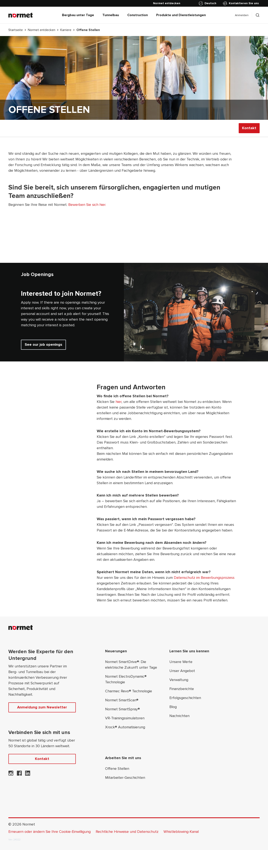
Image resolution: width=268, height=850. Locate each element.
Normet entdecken (41, 30)
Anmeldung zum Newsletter (42, 707)
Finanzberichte (181, 688)
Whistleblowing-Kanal (181, 831)
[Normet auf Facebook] (19, 774)
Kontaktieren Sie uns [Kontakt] (241, 3)
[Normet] (20, 15)
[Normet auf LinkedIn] (27, 774)
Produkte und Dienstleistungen (181, 15)
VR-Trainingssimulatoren (124, 718)
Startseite (15, 30)
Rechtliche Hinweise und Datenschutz (127, 831)
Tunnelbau (110, 15)
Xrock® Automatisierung (125, 727)
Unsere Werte (180, 661)
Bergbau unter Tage (78, 15)
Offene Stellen (117, 768)
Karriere (65, 30)
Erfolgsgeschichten (185, 697)
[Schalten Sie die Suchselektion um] (257, 15)
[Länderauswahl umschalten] (208, 3)
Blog (173, 706)
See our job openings (43, 344)
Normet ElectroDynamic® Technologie (126, 679)
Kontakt (249, 128)
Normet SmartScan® (121, 700)
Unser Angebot (182, 670)
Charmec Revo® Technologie (128, 691)
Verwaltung (178, 679)
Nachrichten (179, 715)
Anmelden (242, 15)
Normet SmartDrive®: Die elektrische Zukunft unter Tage (131, 664)
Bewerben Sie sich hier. (87, 204)
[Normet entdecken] (167, 3)
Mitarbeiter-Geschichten (125, 777)
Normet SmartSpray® (122, 709)
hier (118, 401)
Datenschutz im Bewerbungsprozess (204, 577)
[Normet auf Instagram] (10, 774)
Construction (137, 15)
